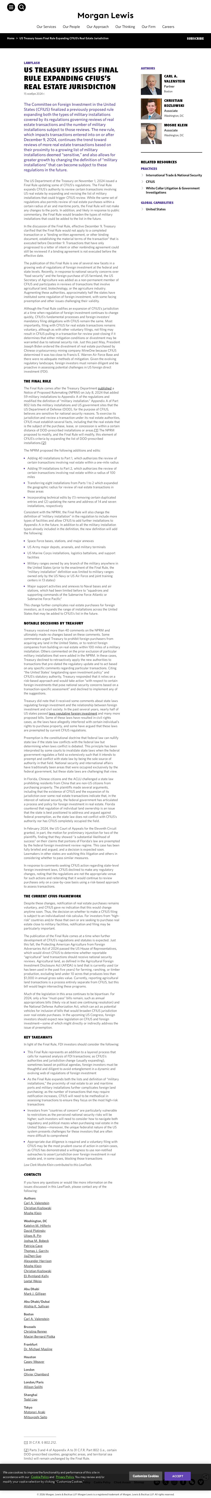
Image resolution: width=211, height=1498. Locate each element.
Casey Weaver (34, 1361)
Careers (168, 26)
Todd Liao (30, 1399)
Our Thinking (125, 26)
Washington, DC (174, 116)
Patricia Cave (33, 1246)
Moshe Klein (32, 1213)
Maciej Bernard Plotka (39, 1336)
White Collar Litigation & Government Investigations (173, 190)
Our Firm (149, 26)
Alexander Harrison (37, 1261)
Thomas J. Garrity (36, 1251)
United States (156, 209)
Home (10, 38)
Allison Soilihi (33, 1387)
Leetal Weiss (33, 1281)
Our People (71, 26)
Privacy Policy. (65, 1477)
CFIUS (150, 181)
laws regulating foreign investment (73, 713)
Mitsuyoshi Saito (35, 1417)
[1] (96, 430)
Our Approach (98, 26)
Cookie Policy (40, 1477)
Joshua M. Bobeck (36, 1241)
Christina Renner (35, 1331)
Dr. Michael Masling (38, 1349)
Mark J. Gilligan (35, 1293)
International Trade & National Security (174, 175)
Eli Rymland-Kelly (36, 1276)
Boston (168, 91)
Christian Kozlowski (37, 1208)
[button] (11, 7)
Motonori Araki (34, 1412)
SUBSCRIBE (195, 39)
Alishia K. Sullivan (36, 1306)
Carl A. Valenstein (36, 1203)
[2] (43, 443)
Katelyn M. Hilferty (37, 1225)
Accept (177, 1476)
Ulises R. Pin (32, 1235)
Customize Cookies (146, 1476)
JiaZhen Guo (32, 1256)
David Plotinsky (35, 1230)
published (105, 388)
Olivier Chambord (36, 1374)
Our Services (46, 26)
